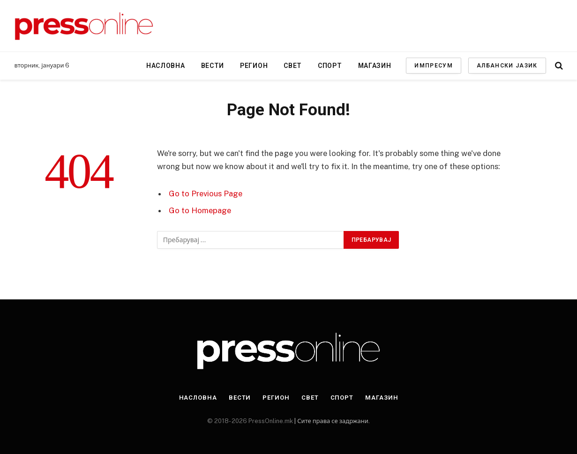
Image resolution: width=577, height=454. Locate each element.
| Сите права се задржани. (331, 420)
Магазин (374, 65)
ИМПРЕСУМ (433, 65)
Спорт (330, 65)
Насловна (165, 65)
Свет (293, 65)
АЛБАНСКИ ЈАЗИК (507, 65)
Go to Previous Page (205, 193)
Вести (213, 65)
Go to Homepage (200, 210)
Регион (254, 65)
